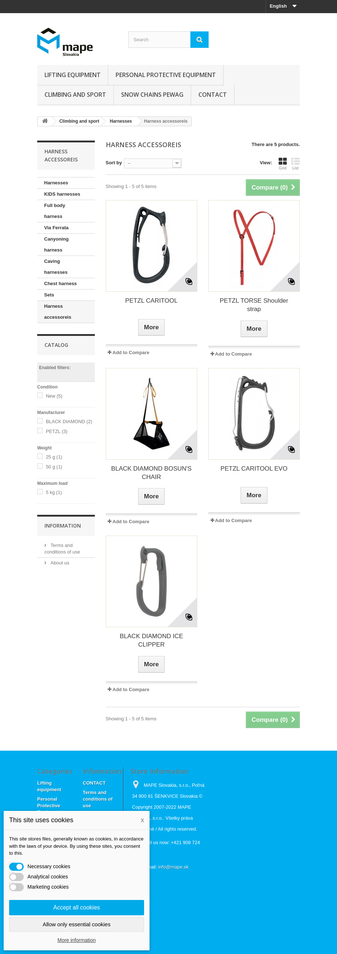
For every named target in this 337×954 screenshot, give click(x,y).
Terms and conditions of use (98, 799)
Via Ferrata (56, 227)
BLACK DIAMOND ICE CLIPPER (151, 640)
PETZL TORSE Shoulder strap (254, 305)
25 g (54, 457)
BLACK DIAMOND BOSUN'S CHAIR (151, 472)
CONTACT (212, 95)
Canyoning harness (56, 244)
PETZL (56, 431)
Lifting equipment (72, 75)
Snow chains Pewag (152, 95)
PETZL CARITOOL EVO (254, 468)
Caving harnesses (55, 266)
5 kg (54, 492)
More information (76, 940)
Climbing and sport (75, 95)
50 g (54, 467)
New (54, 396)
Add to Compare (130, 352)
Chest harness (60, 283)
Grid (283, 163)
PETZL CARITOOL (151, 300)
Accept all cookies (76, 907)
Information (62, 525)
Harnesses (56, 182)
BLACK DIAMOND (69, 421)
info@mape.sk (173, 867)
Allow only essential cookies (77, 924)
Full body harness (54, 211)
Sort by (114, 162)
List (295, 163)
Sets (49, 295)
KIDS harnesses (62, 194)
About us (59, 563)
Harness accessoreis (57, 311)
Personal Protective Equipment (166, 75)
